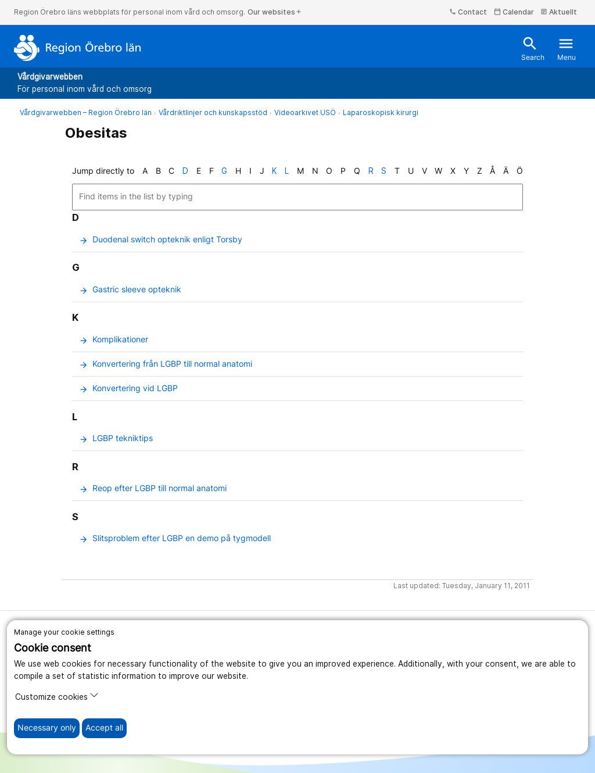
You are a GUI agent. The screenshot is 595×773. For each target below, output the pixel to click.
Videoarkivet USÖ (305, 112)
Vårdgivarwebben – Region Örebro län (86, 112)
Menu (566, 48)
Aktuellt (558, 12)
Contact (468, 12)
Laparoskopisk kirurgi (380, 112)
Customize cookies (57, 696)
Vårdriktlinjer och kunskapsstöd (213, 112)
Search (532, 48)
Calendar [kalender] (514, 12)
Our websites (275, 12)
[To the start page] (78, 47)
